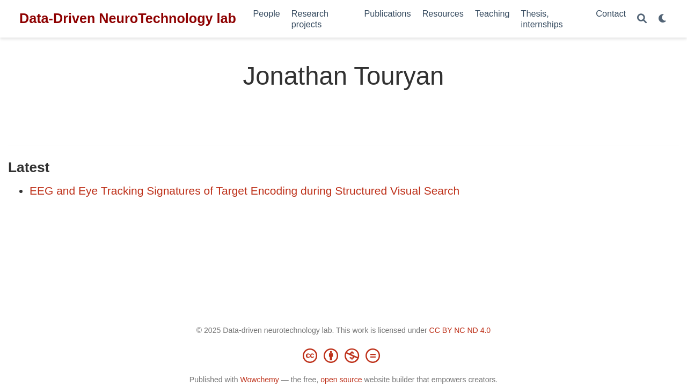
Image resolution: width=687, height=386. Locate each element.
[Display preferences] (663, 19)
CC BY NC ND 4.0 (460, 330)
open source (341, 379)
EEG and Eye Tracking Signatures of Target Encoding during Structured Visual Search (244, 190)
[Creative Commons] (343, 355)
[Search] (642, 19)
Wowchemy (259, 379)
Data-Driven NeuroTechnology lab (127, 18)
